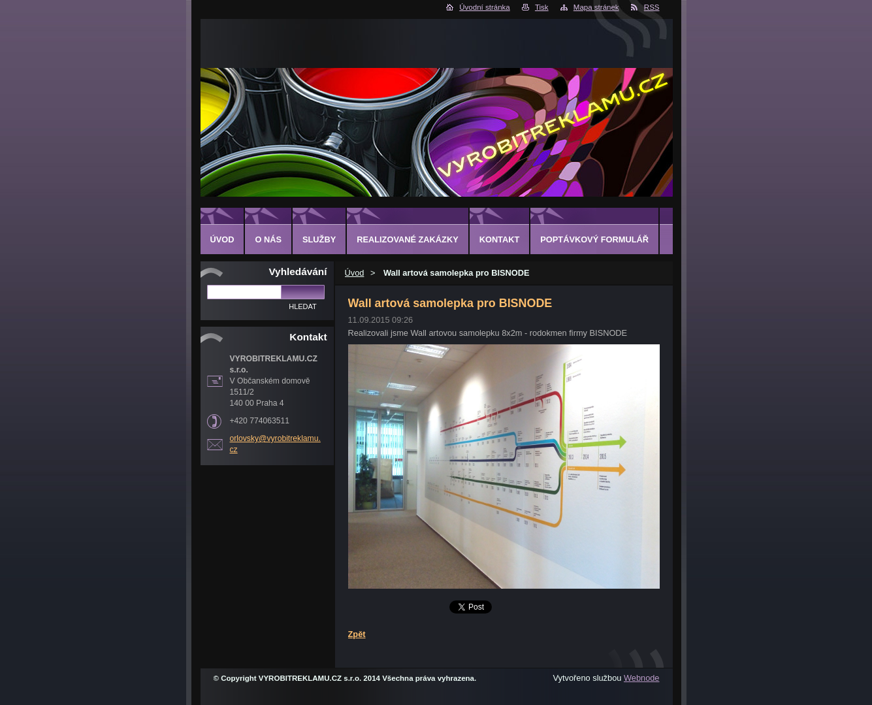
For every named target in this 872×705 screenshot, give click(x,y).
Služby (319, 239)
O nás (268, 239)
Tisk (542, 7)
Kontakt (499, 239)
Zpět (357, 634)
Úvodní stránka (484, 7)
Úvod (354, 273)
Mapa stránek (596, 7)
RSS (652, 7)
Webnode (642, 678)
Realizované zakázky (407, 239)
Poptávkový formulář (594, 239)
